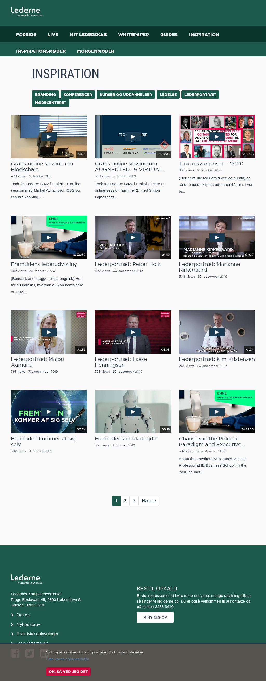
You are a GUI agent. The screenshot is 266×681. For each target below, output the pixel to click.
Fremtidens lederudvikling (44, 264)
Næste (149, 500)
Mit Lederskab (88, 34)
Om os (23, 614)
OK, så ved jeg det (68, 672)
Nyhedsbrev (28, 624)
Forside (26, 34)
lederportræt (200, 94)
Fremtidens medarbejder (126, 439)
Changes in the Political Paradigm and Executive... (212, 441)
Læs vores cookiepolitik (67, 659)
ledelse (168, 94)
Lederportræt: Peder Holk (128, 264)
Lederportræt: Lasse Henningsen (121, 362)
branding (45, 94)
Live (53, 34)
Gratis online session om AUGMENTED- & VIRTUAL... (130, 166)
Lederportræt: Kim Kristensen (217, 359)
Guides (169, 34)
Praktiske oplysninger (38, 633)
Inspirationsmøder (41, 51)
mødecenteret (50, 103)
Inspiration (204, 34)
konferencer (78, 94)
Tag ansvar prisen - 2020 (211, 163)
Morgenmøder (95, 51)
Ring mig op (155, 617)
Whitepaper (133, 34)
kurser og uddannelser (126, 94)
